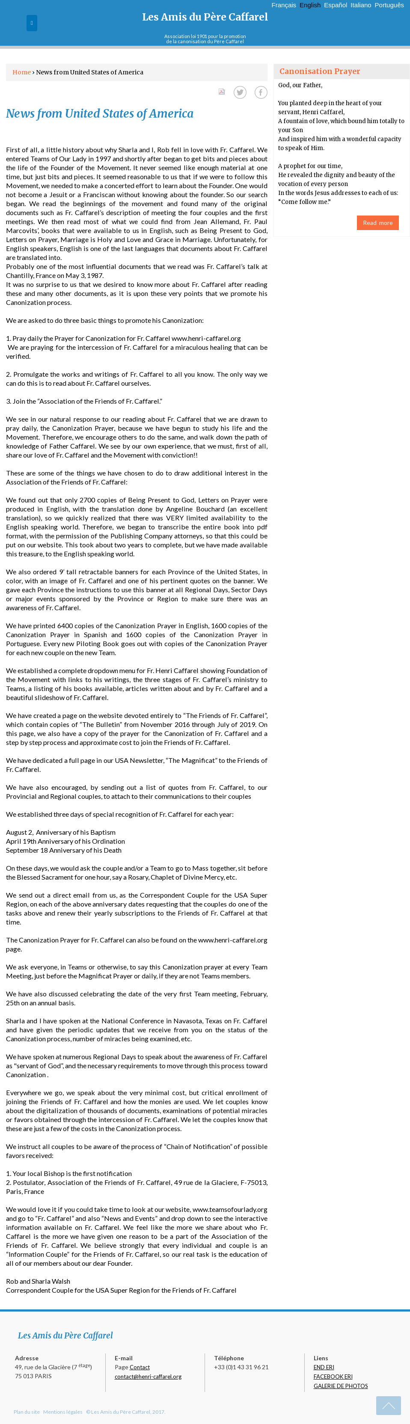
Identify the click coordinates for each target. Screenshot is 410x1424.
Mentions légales (63, 1412)
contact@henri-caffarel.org (148, 1376)
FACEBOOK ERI (333, 1376)
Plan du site (27, 1412)
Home (21, 72)
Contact (140, 1367)
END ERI (324, 1367)
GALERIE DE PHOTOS (341, 1386)
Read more (378, 222)
